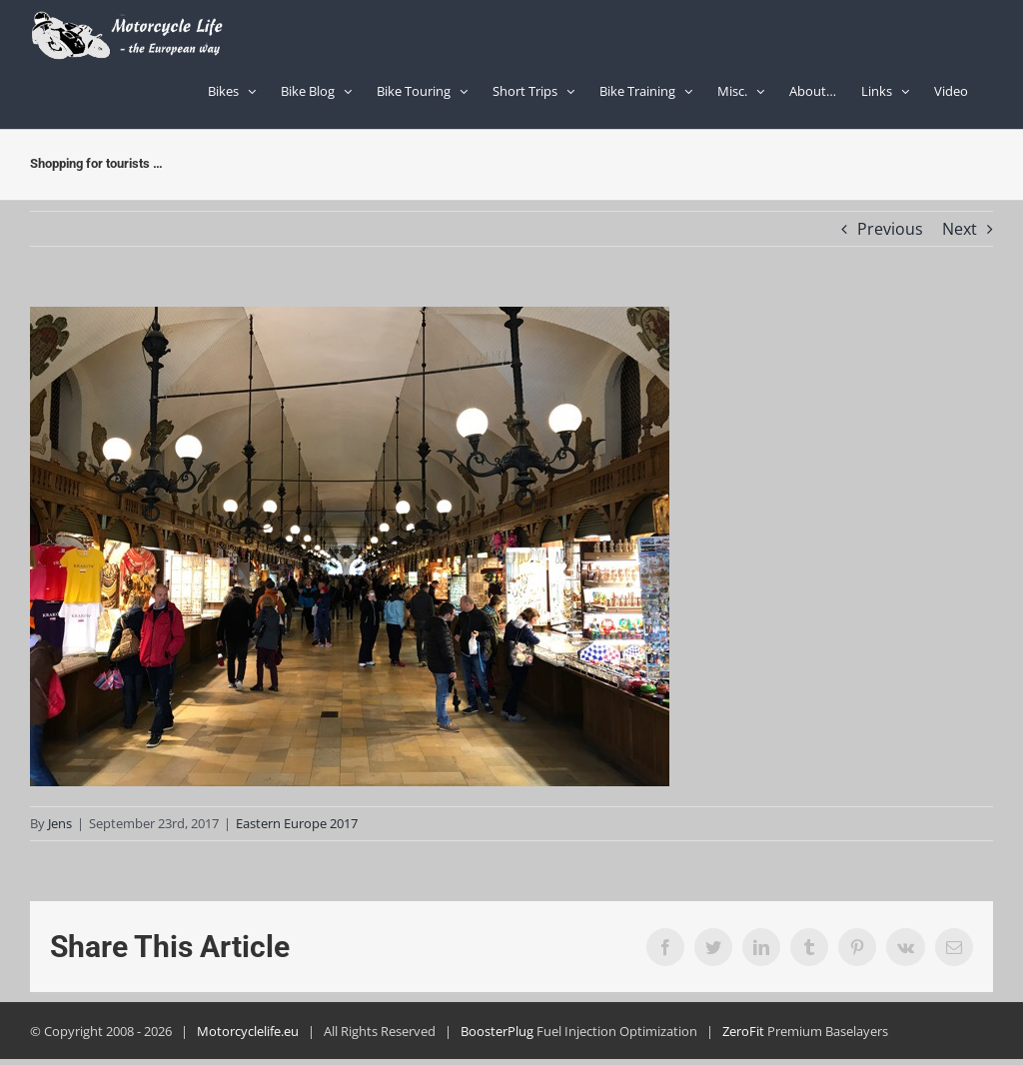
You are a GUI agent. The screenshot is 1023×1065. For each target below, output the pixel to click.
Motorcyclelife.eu (248, 1031)
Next (959, 229)
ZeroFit (743, 1031)
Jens (60, 823)
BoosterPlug (497, 1031)
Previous (890, 229)
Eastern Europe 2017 (297, 823)
